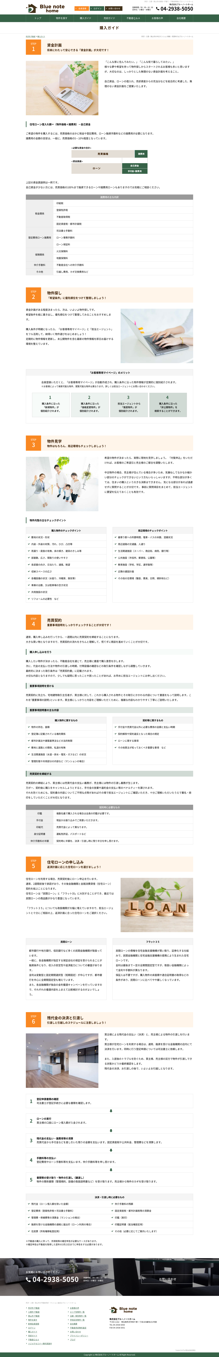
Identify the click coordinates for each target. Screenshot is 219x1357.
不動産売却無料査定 (78, 1327)
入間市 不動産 (34, 1312)
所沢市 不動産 (30, 36)
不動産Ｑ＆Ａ (33, 1339)
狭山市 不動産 (34, 1316)
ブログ (72, 1339)
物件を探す (32, 1320)
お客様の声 (74, 1308)
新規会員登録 (33, 1323)
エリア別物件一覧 (77, 1312)
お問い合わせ (75, 1331)
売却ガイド (32, 1335)
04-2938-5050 (177, 8)
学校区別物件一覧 (77, 1320)
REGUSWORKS (190, 1350)
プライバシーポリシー (79, 1335)
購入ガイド (41, 36)
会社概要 (73, 1323)
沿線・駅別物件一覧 (78, 1316)
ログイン (31, 1327)
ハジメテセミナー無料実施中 (40, 1343)
